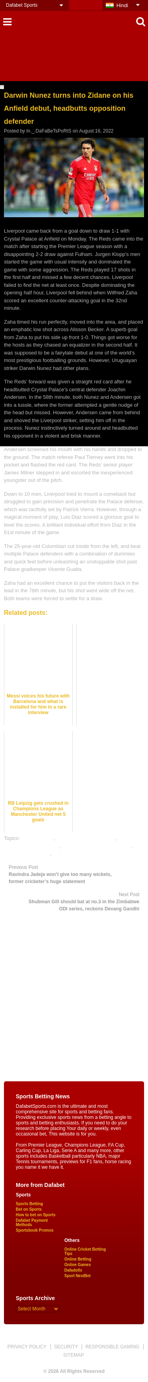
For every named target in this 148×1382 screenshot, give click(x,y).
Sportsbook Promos (35, 1230)
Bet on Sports (29, 1209)
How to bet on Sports (36, 1215)
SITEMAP (73, 1355)
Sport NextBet (77, 1276)
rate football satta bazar (80, 854)
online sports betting (27, 854)
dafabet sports (37, 838)
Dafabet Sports (21, 5)
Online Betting (77, 1259)
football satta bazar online (86, 838)
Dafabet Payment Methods (32, 1222)
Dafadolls (73, 1270)
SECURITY (66, 1347)
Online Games (77, 1265)
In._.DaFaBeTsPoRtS (48, 131)
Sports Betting (29, 1204)
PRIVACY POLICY (27, 1347)
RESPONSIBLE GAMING (112, 1347)
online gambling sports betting (96, 846)
